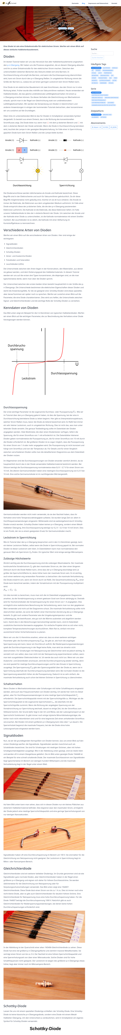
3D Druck (95, 83)
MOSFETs (94, 81)
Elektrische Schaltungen (100, 95)
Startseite (72, 3)
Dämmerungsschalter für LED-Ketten (103, 105)
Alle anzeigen (96, 68)
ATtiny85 (103, 117)
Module (114, 68)
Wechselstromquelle (98, 100)
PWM (115, 78)
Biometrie (95, 76)
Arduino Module (97, 98)
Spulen (111, 83)
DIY (112, 76)
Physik (94, 73)
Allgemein (95, 117)
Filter (114, 81)
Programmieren (108, 71)
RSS (105, 128)
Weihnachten (105, 76)
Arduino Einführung (111, 98)
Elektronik (62, 29)
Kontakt (114, 3)
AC (92, 71)
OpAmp (94, 78)
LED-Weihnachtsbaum (98, 103)
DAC (110, 78)
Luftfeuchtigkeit (105, 81)
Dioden (70, 29)
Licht (100, 73)
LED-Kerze (111, 103)
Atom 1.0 (96, 128)
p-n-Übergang (13, 65)
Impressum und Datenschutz (97, 3)
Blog (81, 3)
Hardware (103, 83)
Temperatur (107, 73)
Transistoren (102, 78)
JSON (113, 128)
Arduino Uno (107, 115)
